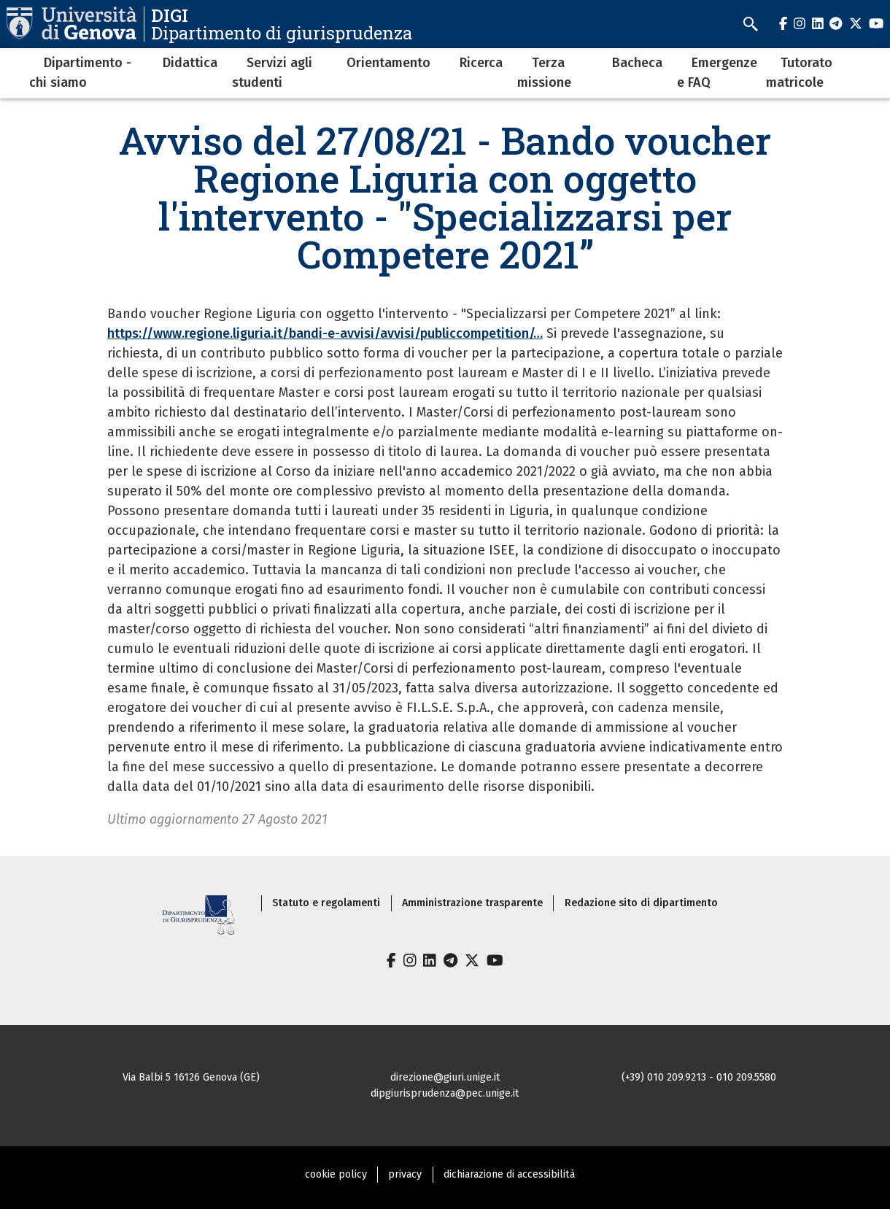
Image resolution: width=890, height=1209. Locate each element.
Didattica (190, 63)
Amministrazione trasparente (472, 903)
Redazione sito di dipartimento (641, 903)
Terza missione (544, 72)
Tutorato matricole (799, 72)
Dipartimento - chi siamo (80, 72)
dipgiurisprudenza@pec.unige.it (445, 1093)
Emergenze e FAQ (717, 72)
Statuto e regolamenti (326, 903)
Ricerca (481, 63)
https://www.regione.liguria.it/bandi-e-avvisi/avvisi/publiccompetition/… (325, 333)
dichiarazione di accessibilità (509, 1174)
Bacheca (637, 63)
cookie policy (336, 1174)
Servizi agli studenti (272, 72)
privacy (405, 1174)
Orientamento (388, 63)
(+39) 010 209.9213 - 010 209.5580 (699, 1077)
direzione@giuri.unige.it (445, 1077)
